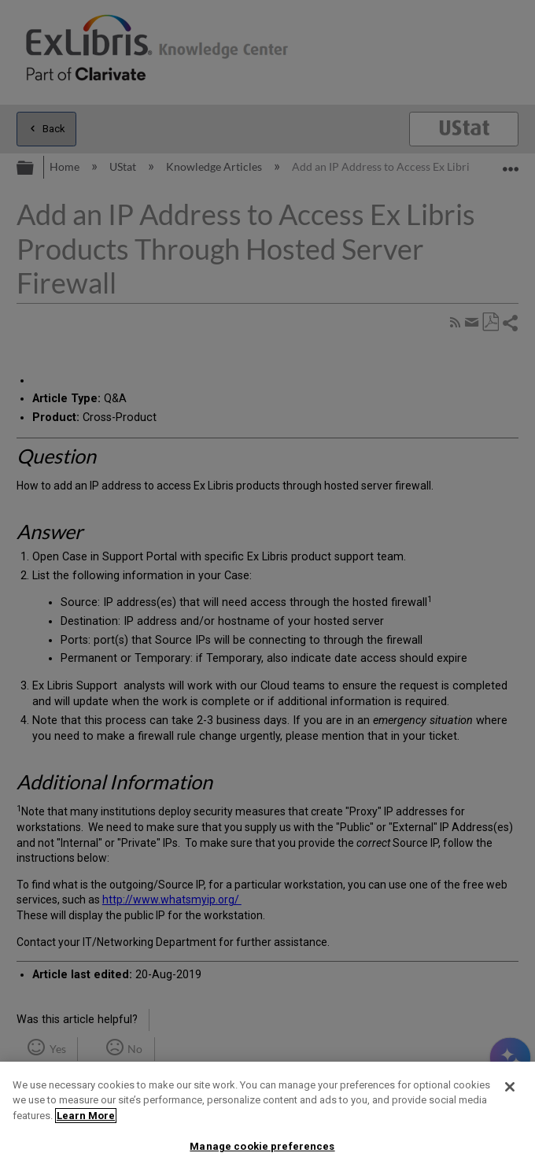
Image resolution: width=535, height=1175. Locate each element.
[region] (267, 1118)
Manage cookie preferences (262, 1146)
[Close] (510, 1087)
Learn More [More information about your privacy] (86, 1115)
